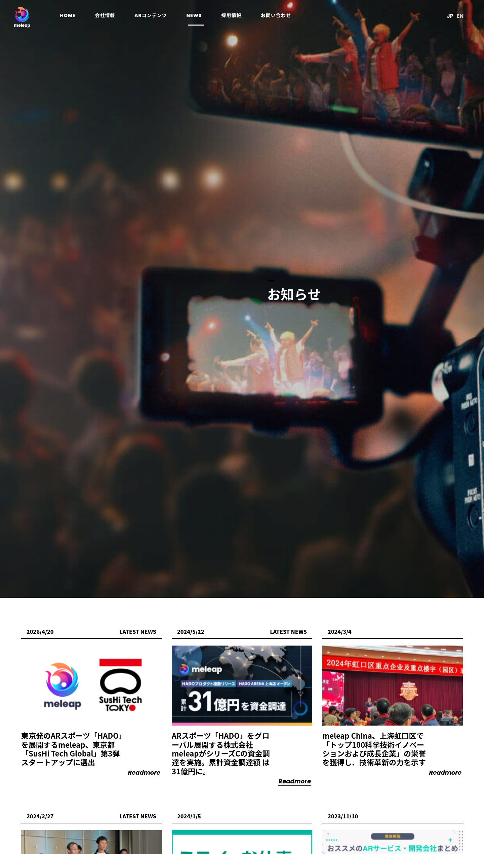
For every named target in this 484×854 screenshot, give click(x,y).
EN (458, 17)
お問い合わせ (278, 16)
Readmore (144, 772)
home (69, 16)
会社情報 (107, 16)
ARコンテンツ (152, 16)
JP (448, 17)
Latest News (137, 631)
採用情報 (233, 16)
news (196, 16)
